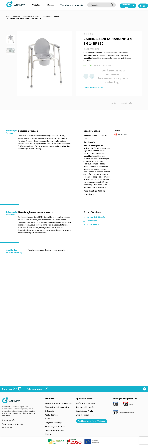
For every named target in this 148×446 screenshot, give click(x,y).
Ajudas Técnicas (13, 16)
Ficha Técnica (91, 224)
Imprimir (126, 103)
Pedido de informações (93, 87)
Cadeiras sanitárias (51, 16)
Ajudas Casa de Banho (31, 16)
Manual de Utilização (94, 217)
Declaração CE (91, 220)
